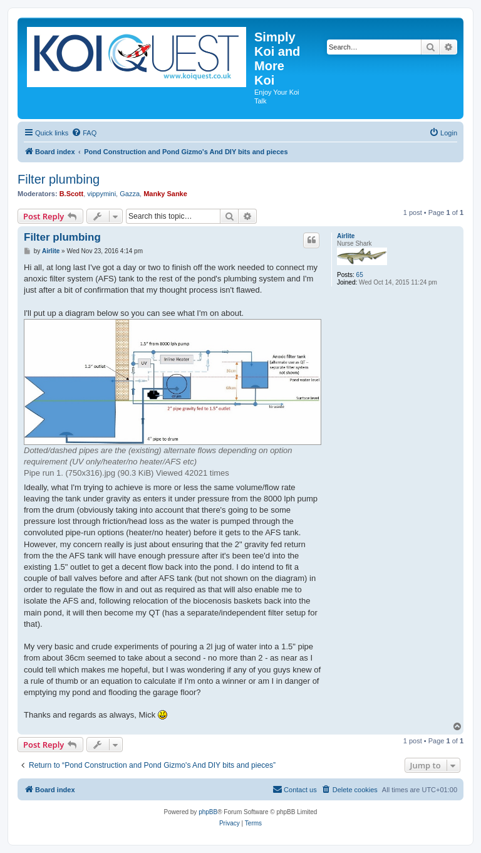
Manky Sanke (165, 193)
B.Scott (71, 193)
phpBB (208, 812)
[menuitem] (83, 132)
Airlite (345, 236)
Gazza (130, 193)
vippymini (101, 193)
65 (359, 274)
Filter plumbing (59, 179)
